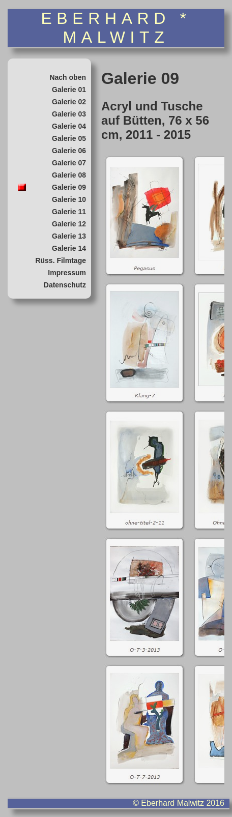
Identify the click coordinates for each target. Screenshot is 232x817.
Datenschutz (65, 284)
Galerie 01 (69, 89)
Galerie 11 (69, 211)
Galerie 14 (69, 248)
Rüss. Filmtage (60, 260)
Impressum (67, 272)
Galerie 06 (69, 150)
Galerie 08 (69, 175)
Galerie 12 (69, 223)
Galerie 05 (69, 138)
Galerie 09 (69, 187)
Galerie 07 (69, 162)
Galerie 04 (69, 126)
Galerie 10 (69, 199)
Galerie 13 (69, 236)
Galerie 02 (69, 101)
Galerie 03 (69, 114)
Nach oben (67, 77)
